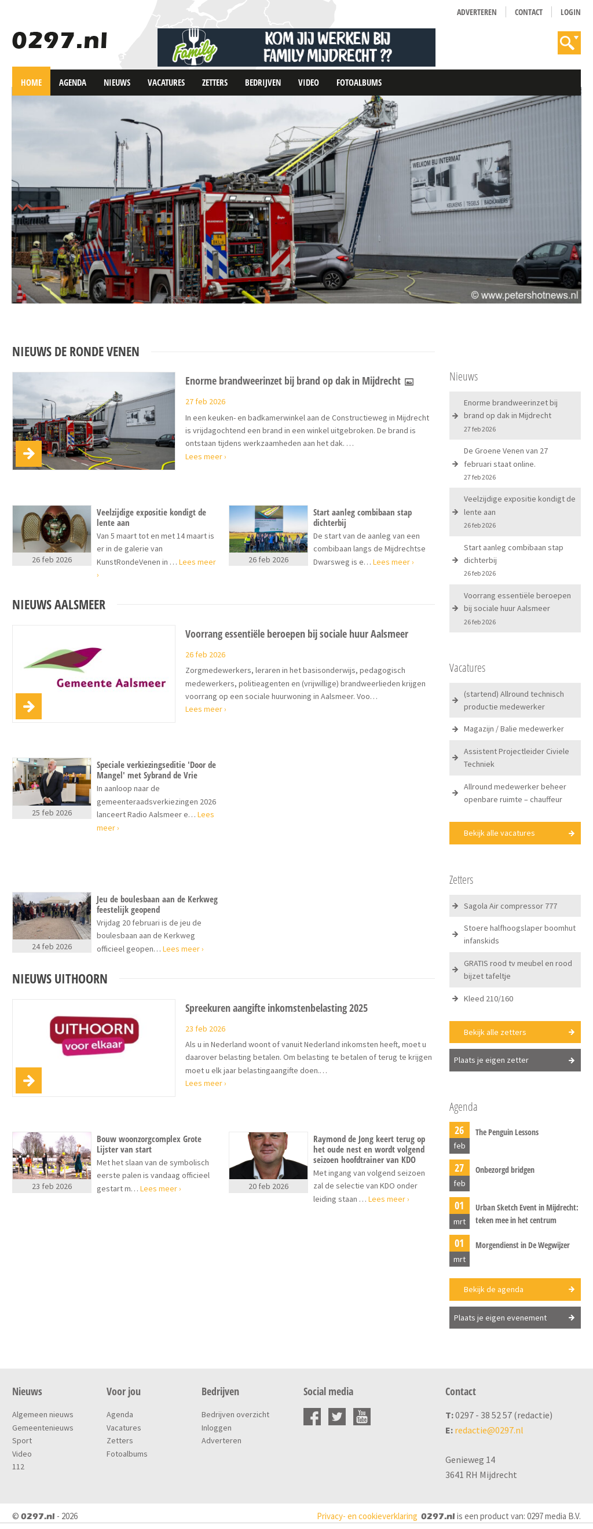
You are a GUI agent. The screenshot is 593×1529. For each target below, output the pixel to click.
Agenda (72, 82)
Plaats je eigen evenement (500, 1317)
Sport (22, 1440)
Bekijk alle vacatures (499, 833)
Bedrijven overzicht (235, 1414)
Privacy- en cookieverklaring (367, 1515)
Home (31, 82)
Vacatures (166, 82)
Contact (529, 11)
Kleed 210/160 (488, 998)
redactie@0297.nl (489, 1430)
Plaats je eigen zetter (491, 1060)
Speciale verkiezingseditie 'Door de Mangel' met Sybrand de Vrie (156, 769)
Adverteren (477, 11)
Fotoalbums (359, 82)
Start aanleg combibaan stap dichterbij (362, 517)
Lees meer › (205, 456)
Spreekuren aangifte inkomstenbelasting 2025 (276, 1008)
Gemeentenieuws (43, 1427)
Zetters (215, 82)
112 (18, 1466)
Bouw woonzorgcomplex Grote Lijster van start (149, 1143)
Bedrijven (263, 82)
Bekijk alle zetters (495, 1032)
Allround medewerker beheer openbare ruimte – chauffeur (515, 792)
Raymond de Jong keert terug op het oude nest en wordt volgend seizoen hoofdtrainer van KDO (369, 1149)
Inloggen (217, 1427)
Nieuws (117, 82)
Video (308, 82)
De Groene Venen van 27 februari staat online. (506, 463)
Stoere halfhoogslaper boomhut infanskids (520, 934)
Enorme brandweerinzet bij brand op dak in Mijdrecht (300, 381)
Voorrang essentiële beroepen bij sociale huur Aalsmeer (296, 634)
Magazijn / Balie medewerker (514, 728)
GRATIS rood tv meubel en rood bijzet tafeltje (518, 969)
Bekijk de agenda (494, 1289)
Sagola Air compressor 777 (510, 906)
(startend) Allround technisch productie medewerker (514, 700)
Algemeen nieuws (43, 1414)
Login (571, 11)
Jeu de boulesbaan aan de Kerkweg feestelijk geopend (157, 904)
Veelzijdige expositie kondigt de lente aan (151, 517)
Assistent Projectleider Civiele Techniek (516, 757)
